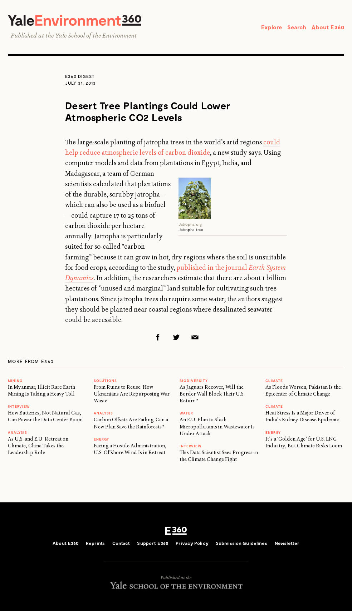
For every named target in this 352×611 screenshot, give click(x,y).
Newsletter (287, 543)
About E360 (328, 27)
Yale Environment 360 (75, 20)
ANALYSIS (17, 432)
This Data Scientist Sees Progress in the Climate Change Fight (219, 455)
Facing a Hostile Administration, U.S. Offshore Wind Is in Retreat (130, 449)
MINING (15, 380)
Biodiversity (194, 380)
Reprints (95, 543)
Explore (271, 27)
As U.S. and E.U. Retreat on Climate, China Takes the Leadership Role (38, 446)
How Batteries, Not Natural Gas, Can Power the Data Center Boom (45, 416)
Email (195, 337)
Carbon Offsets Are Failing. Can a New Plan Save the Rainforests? (131, 422)
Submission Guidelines (242, 543)
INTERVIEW (19, 406)
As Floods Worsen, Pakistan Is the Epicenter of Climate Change (303, 390)
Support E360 (152, 543)
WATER (186, 413)
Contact (121, 543)
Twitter (176, 337)
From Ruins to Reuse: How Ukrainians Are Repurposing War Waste (132, 394)
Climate (274, 380)
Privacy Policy (192, 543)
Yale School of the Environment (96, 35)
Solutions (105, 380)
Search (296, 27)
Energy (101, 439)
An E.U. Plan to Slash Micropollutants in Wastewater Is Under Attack (217, 426)
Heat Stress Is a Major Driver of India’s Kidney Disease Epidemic (302, 416)
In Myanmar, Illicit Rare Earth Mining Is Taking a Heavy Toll (41, 390)
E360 (176, 531)
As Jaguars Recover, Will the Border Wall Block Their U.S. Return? (212, 394)
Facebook (157, 337)
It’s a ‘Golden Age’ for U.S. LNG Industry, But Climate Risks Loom (303, 442)
